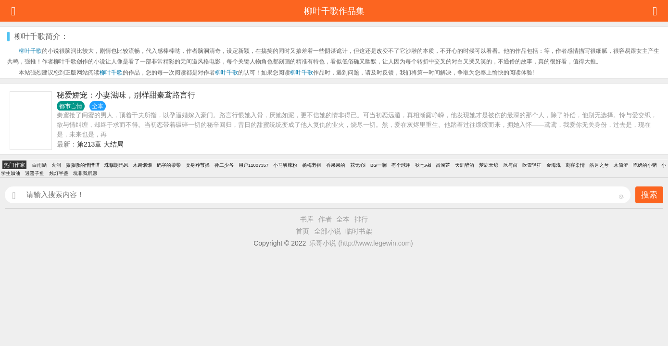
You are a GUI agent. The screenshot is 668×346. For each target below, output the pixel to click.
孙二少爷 (224, 165)
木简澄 (621, 165)
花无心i (358, 165)
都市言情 (70, 106)
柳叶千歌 (30, 51)
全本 (343, 219)
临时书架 (358, 231)
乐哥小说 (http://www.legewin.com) (361, 243)
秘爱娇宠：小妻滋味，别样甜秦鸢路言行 (126, 95)
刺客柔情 (575, 165)
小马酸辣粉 (285, 165)
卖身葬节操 (198, 165)
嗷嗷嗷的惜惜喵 (83, 165)
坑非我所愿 (85, 173)
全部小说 (327, 231)
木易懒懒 (142, 165)
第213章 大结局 (100, 144)
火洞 (56, 165)
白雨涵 (39, 165)
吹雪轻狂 (532, 165)
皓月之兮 (599, 165)
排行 (361, 219)
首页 (302, 231)
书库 (307, 219)
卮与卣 (510, 165)
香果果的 (335, 165)
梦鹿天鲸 (488, 165)
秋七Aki (423, 165)
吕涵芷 (443, 165)
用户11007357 (253, 165)
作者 (325, 219)
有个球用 (401, 165)
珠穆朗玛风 (116, 165)
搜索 (649, 194)
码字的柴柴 (169, 165)
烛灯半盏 (58, 173)
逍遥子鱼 (34, 173)
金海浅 (553, 165)
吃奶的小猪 (645, 165)
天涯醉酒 (464, 165)
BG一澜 (378, 165)
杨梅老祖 (311, 165)
